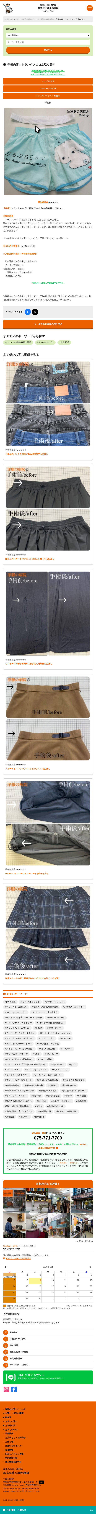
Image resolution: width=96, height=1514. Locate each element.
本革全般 (82, 1096)
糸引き (39, 1106)
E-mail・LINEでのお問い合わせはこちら (21, 1491)
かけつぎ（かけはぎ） (16, 1012)
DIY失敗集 (11, 1002)
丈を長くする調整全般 (74, 1080)
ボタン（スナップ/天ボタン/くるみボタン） (26, 1064)
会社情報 (14, 1345)
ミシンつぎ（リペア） (36, 1070)
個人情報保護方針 (13, 1462)
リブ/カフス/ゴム (46, 342)
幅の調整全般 (53, 1096)
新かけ (69, 1096)
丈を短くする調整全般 (48, 1080)
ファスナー (67, 1049)
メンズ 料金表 (48, 81)
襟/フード (24, 1117)
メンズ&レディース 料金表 (48, 96)
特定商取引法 (16, 1358)
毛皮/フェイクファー (61, 1101)
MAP (41, 1482)
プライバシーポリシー (20, 1365)
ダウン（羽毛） (55, 1028)
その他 (39, 1028)
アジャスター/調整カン (16, 1007)
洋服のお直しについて (15, 1409)
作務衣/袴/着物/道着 (34, 1085)
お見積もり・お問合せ (15, 1437)
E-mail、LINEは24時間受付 (18, 1258)
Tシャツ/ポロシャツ (31, 1002)
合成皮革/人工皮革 (48, 1091)
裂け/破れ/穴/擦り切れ (67, 1111)
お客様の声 (10, 1425)
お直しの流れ (11, 1421)
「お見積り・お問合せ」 (68, 1163)
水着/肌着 (65, 342)
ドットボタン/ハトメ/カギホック (55, 1033)
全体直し (53, 1085)
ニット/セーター (47, 1038)
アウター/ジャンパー (55, 1002)
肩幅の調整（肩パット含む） (19, 1111)
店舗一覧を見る (86, 1241)
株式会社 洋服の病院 (48, 8)
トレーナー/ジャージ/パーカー (20, 1038)
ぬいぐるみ (66, 1038)
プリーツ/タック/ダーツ (17, 1054)
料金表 (8, 1417)
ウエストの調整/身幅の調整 (43, 19)
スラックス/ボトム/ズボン (18, 1028)
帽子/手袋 (37, 1096)
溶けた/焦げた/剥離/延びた (18, 1106)
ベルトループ (52, 1054)
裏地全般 (10, 1117)
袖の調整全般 (45, 1111)
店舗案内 (9, 1433)
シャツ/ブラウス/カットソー (19, 1023)
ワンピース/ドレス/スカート (19, 1080)
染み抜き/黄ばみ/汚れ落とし (19, 1101)
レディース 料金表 (48, 88)
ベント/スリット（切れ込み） (19, 1059)
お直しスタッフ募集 (19, 1352)
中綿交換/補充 (12, 1085)
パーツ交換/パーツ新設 (48, 1044)
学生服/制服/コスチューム (74, 1091)
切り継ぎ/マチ (69, 1085)
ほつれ (73, 1064)
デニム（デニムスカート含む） (20, 1033)
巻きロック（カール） (16, 1096)
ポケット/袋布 (45, 1059)
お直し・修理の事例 (23, 19)
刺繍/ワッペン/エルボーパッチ (20, 1091)
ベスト (37, 1054)
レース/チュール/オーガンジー (48, 1075)
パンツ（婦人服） (48, 1049)
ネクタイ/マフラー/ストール (19, 1044)
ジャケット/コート (56, 1017)
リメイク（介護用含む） (17, 1075)
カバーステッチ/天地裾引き (45, 1012)
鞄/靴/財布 (39, 1117)
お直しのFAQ (11, 1429)
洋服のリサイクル (18, 1339)
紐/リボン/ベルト (56, 1106)
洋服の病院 (9, 19)
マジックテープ (13, 1070)
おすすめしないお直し (74, 1007)
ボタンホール (58, 1064)
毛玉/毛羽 (42, 1101)
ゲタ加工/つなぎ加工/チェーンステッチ (24, 1017)
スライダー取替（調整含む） (51, 1023)
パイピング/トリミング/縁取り (20, 1049)
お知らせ (14, 1332)
